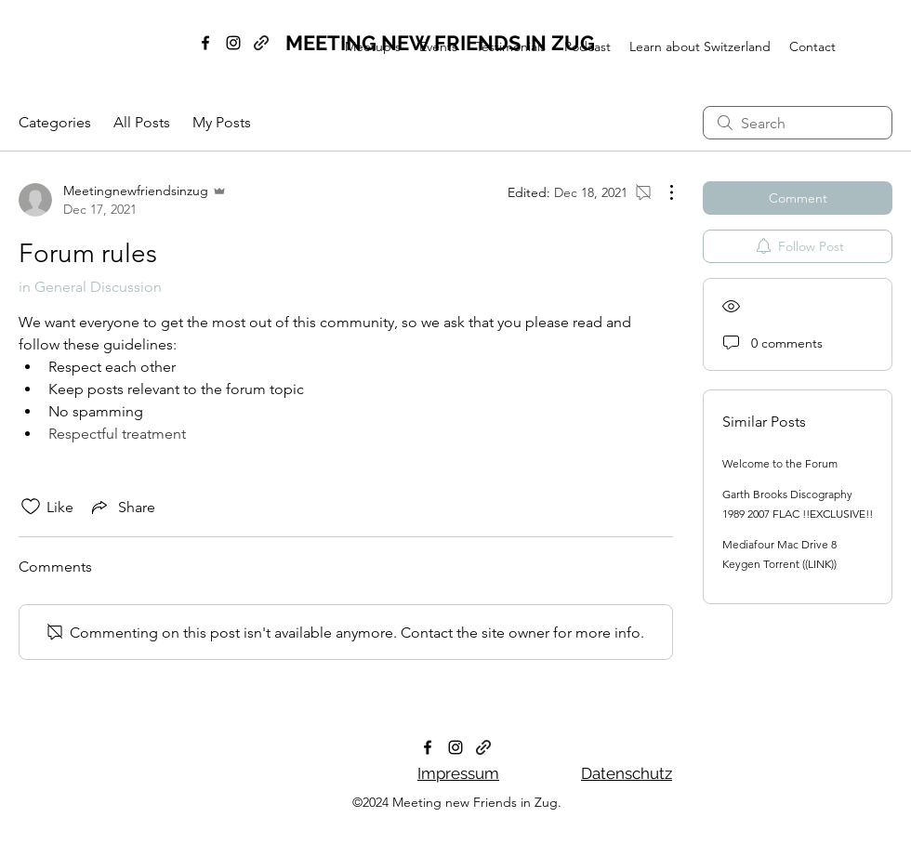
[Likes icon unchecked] (31, 506)
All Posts (141, 122)
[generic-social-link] (483, 747)
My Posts (221, 122)
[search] (797, 122)
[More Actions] (662, 192)
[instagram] (233, 42)
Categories (55, 122)
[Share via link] (121, 506)
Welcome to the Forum (780, 463)
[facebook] (205, 42)
